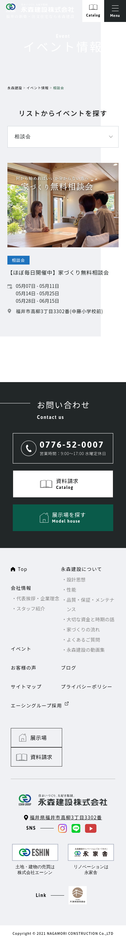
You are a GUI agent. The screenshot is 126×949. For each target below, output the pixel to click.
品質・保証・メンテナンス (91, 604)
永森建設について (81, 569)
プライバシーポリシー (87, 686)
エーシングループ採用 (36, 705)
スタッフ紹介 (30, 608)
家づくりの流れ (83, 629)
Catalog (93, 15)
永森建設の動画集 (86, 649)
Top (23, 569)
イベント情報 (38, 87)
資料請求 (97, 737)
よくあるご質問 (83, 639)
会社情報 (21, 587)
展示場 (39, 737)
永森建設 (14, 87)
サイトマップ (26, 686)
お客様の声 (24, 667)
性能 (71, 589)
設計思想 (76, 579)
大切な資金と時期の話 (91, 619)
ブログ (68, 667)
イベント (21, 648)
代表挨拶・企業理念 (38, 598)
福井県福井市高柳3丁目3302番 (66, 798)
